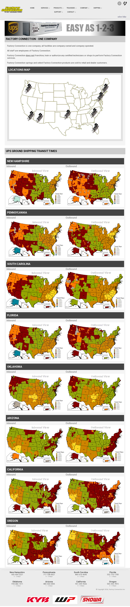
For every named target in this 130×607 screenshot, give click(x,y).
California (81, 581)
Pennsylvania (49, 572)
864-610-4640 (81, 575)
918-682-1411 (17, 584)
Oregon (112, 581)
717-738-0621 (49, 575)
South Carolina (81, 572)
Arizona (49, 581)
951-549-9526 (81, 584)
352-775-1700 (113, 575)
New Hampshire (17, 572)
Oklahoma (17, 581)
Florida (113, 572)
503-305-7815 (113, 584)
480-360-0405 (49, 584)
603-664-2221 (17, 575)
